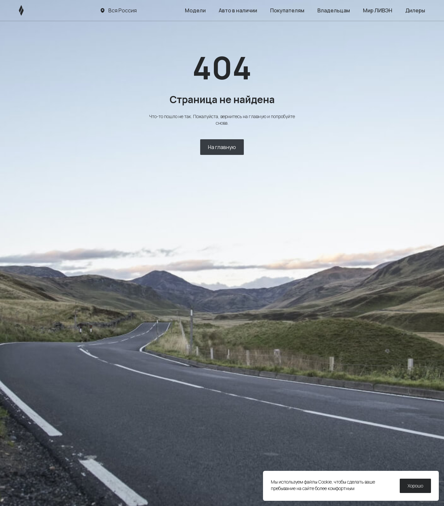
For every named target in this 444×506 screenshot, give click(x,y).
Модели (195, 10)
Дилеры (415, 10)
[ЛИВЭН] (34, 10)
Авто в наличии (238, 10)
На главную (222, 147)
